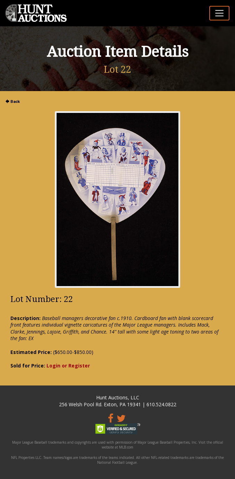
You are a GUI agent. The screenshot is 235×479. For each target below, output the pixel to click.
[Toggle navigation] (219, 13)
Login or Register (68, 365)
